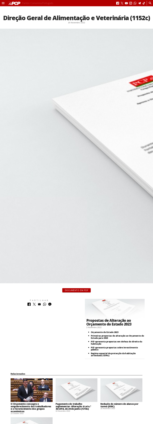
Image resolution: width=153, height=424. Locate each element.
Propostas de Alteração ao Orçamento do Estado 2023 (108, 322)
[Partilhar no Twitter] (34, 305)
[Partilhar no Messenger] (49, 305)
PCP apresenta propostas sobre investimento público (114, 348)
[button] (3, 3)
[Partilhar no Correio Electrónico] (39, 305)
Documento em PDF (76, 290)
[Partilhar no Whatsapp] (44, 305)
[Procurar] (149, 3)
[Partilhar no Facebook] (29, 305)
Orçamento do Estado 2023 (104, 332)
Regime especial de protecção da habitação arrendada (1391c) (113, 354)
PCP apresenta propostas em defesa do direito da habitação (116, 342)
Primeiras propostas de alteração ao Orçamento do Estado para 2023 (117, 336)
